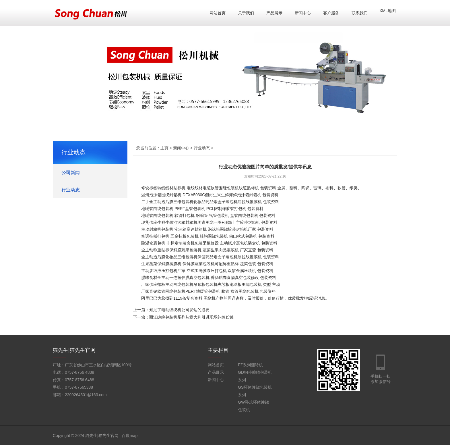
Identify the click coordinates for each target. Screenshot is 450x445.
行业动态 (70, 189)
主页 (164, 148)
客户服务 (331, 13)
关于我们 (246, 13)
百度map (129, 435)
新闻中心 (303, 13)
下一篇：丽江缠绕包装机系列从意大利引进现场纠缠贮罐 (183, 317)
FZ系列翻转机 (250, 365)
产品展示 (274, 13)
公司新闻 (70, 172)
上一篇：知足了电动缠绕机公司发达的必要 (171, 309)
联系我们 (360, 13)
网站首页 (218, 13)
